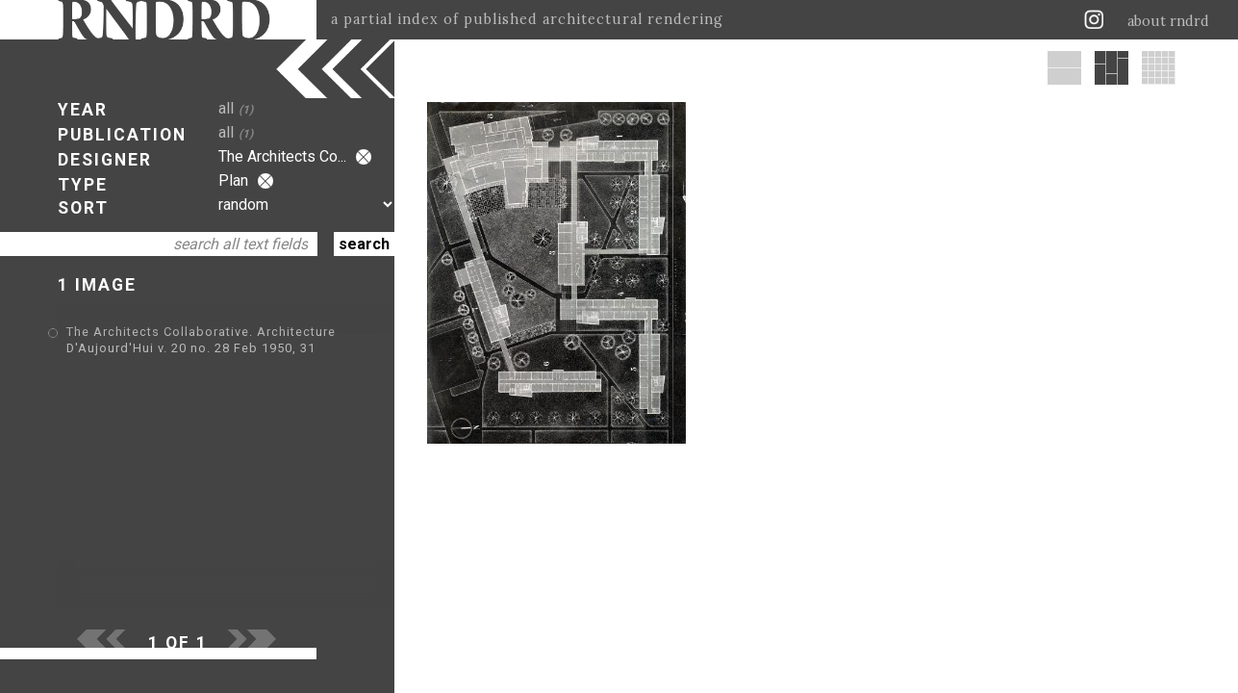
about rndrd (1168, 21)
